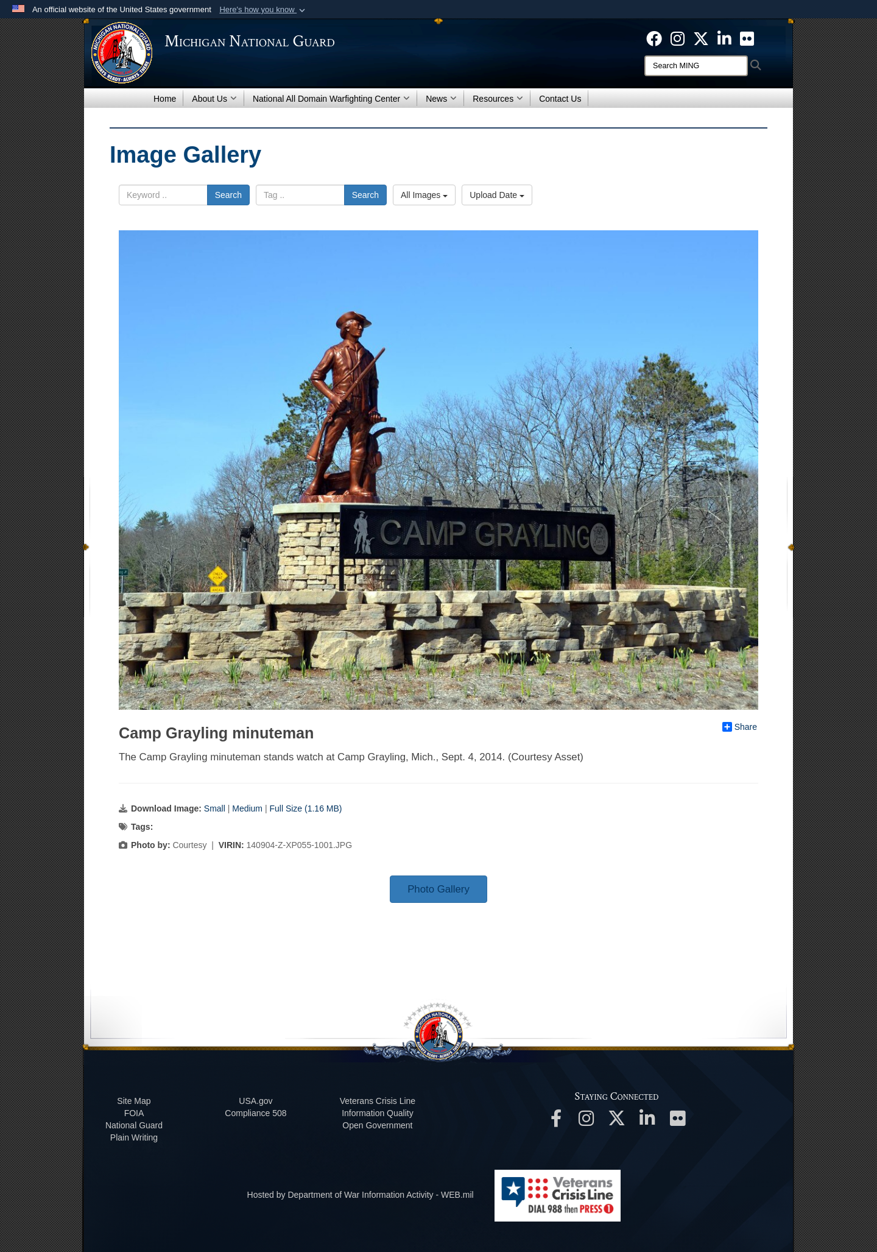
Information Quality (378, 1113)
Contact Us (560, 99)
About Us (214, 99)
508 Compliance (255, 1113)
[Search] (696, 65)
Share (739, 727)
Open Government (377, 1125)
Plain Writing (134, 1137)
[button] (263, 10)
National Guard (134, 1125)
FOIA (134, 1113)
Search (228, 195)
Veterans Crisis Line (378, 1101)
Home (164, 99)
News (441, 99)
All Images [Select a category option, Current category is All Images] (424, 195)
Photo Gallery (438, 889)
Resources (498, 99)
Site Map (133, 1101)
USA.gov (255, 1101)
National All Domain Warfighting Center (331, 99)
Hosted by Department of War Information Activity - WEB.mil (360, 1195)
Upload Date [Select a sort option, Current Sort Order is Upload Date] (497, 195)
